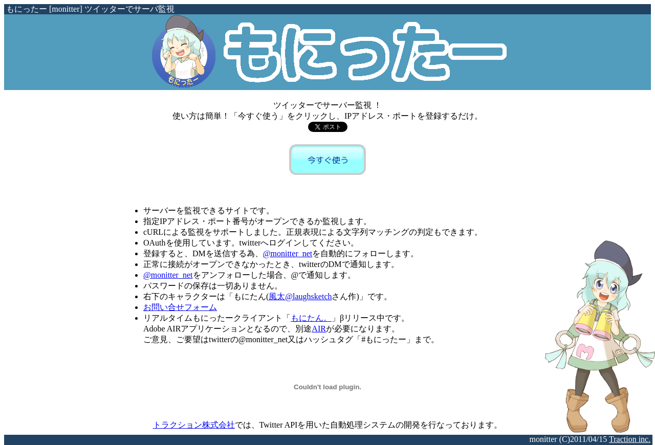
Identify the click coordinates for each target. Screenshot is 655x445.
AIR (319, 328)
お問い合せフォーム (180, 307)
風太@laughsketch (300, 296)
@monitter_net (288, 253)
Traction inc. (629, 439)
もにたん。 (311, 318)
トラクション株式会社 (194, 424)
